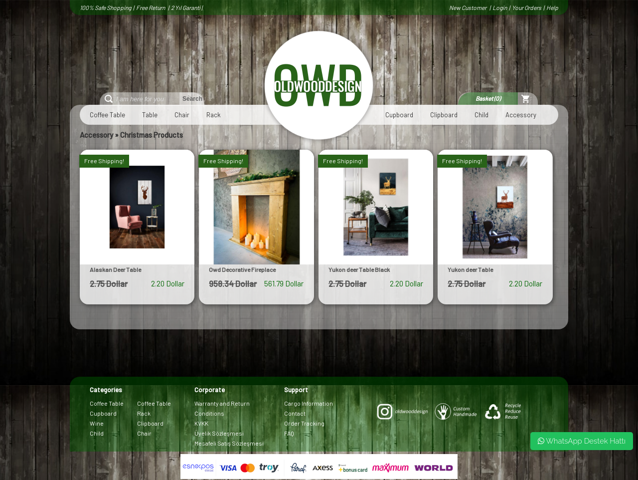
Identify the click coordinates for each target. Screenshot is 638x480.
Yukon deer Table (470, 269)
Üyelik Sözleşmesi (219, 433)
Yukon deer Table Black (359, 269)
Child (481, 115)
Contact (295, 413)
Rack (213, 115)
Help (552, 7)
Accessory (520, 115)
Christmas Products (151, 134)
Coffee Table (107, 115)
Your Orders (526, 7)
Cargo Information (308, 403)
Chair (181, 115)
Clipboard (444, 115)
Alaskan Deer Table (115, 269)
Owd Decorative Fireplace (242, 269)
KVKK (201, 423)
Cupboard (399, 115)
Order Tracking (304, 423)
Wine (97, 423)
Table (150, 115)
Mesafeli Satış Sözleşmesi (229, 443)
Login (499, 7)
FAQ (289, 433)
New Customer (468, 7)
